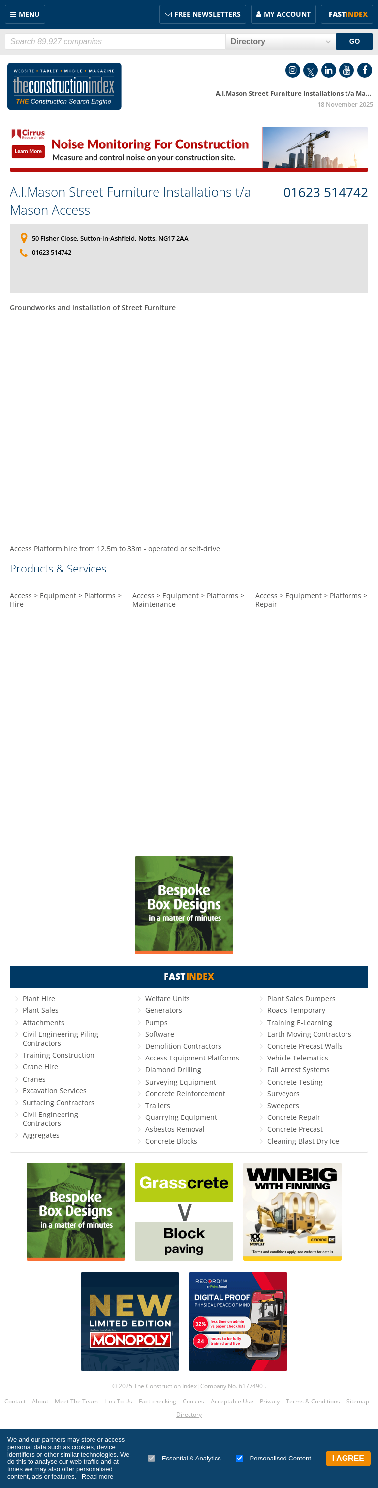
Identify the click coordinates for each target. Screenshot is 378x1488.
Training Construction (58, 1054)
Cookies (193, 1401)
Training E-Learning (299, 1022)
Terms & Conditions (313, 1401)
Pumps (156, 1022)
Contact (15, 1401)
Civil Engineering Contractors (50, 1119)
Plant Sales (41, 1010)
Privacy (270, 1401)
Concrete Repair (293, 1117)
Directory (189, 1414)
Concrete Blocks (171, 1140)
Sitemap (357, 1401)
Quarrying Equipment (181, 1117)
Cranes (34, 1079)
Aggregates (41, 1135)
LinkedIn (328, 70)
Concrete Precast (295, 1129)
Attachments (43, 1022)
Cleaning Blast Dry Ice (303, 1140)
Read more (97, 1476)
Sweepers (283, 1105)
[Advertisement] (189, 427)
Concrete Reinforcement (185, 1093)
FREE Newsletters (207, 14)
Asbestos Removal (175, 1129)
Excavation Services (55, 1090)
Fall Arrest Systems (298, 1069)
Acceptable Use (232, 1401)
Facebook (364, 70)
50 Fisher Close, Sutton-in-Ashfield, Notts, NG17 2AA (110, 238)
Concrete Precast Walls (305, 1046)
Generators (163, 1010)
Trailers (157, 1105)
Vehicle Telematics (297, 1057)
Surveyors (283, 1093)
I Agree (348, 1458)
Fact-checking (157, 1401)
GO (354, 41)
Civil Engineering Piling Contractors (60, 1039)
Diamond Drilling (173, 1069)
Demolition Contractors (183, 1046)
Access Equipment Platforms (192, 1057)
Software (159, 1034)
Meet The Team (76, 1401)
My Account (287, 14)
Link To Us (118, 1401)
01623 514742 (326, 192)
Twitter (310, 70)
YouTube (346, 70)
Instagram (292, 70)
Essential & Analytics (184, 1458)
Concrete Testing (295, 1082)
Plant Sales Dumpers (301, 998)
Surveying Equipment (180, 1082)
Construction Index (64, 86)
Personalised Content (273, 1458)
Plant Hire (39, 998)
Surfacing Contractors (58, 1102)
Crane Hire (40, 1066)
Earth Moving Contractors (309, 1034)
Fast (348, 14)
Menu (29, 14)
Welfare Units (167, 998)
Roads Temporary (296, 1010)
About (40, 1401)
